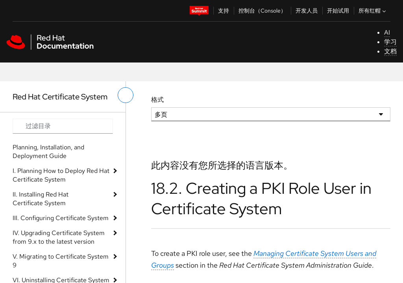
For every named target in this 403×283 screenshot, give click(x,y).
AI (387, 32)
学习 (390, 42)
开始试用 (338, 10)
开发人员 (307, 10)
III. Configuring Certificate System (61, 218)
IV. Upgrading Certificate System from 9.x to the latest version (59, 237)
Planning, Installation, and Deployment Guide (48, 151)
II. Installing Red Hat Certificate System (40, 198)
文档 (390, 51)
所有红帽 (373, 10)
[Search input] (63, 126)
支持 (223, 10)
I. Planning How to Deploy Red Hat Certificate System (61, 175)
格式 (157, 100)
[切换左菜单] (125, 95)
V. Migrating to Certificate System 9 (61, 260)
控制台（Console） (262, 10)
